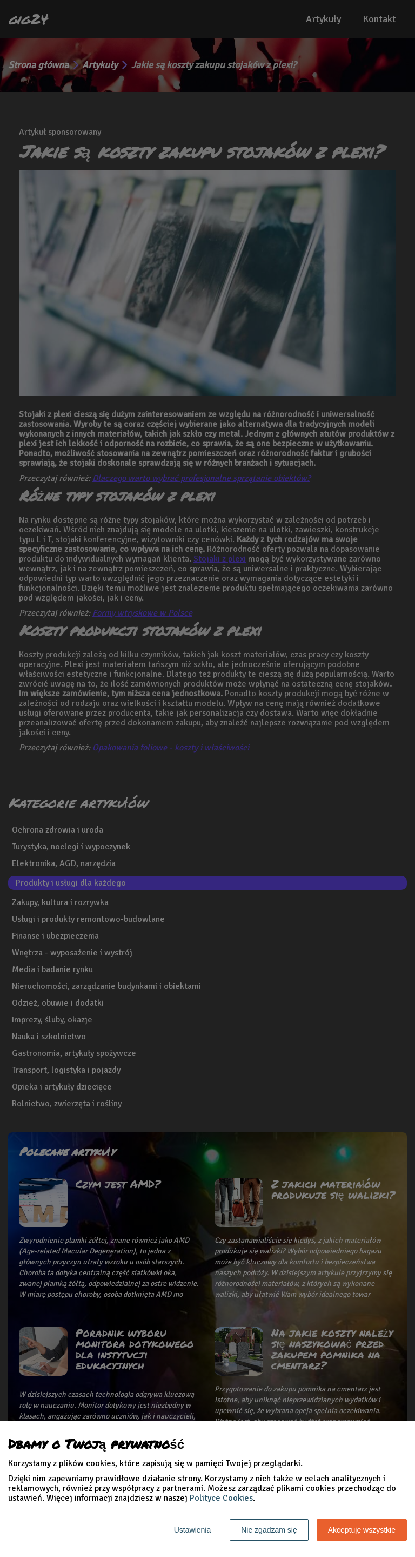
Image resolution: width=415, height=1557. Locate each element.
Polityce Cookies (221, 1498)
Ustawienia (192, 1530)
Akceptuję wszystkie (362, 1530)
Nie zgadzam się (269, 1530)
